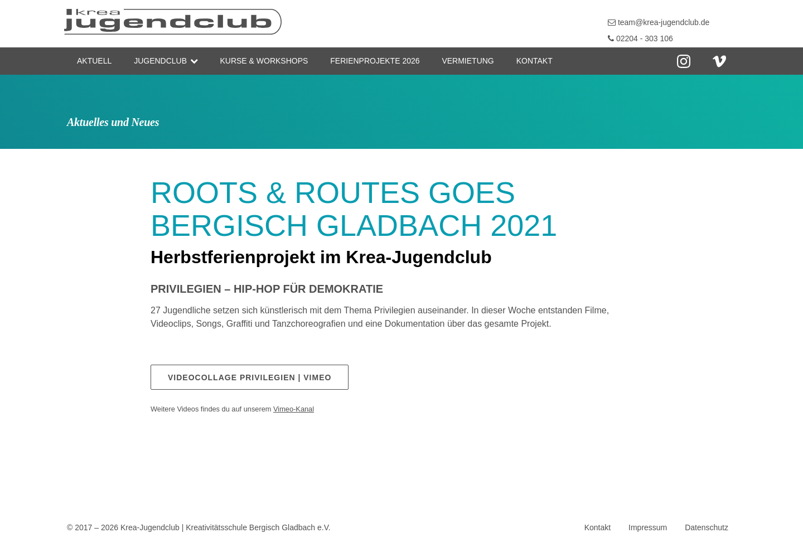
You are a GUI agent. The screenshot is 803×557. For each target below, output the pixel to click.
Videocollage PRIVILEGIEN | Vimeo (249, 377)
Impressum (647, 527)
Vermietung (468, 60)
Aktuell (94, 60)
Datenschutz (706, 527)
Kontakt (534, 60)
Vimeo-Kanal (293, 409)
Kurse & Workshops (264, 60)
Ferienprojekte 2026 (374, 60)
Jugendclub (160, 60)
